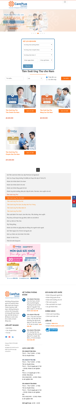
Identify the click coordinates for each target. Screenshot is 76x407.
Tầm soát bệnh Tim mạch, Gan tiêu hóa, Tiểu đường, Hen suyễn (26, 214)
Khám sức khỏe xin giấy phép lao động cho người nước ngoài (25, 227)
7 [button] (44, 33)
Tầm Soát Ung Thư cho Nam (15, 198)
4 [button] (38, 33)
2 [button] (33, 33)
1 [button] (31, 33)
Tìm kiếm (66, 78)
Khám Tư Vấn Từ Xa (13, 237)
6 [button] (42, 33)
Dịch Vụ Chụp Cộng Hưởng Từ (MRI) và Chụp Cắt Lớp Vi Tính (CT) (26, 178)
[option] (38, 21)
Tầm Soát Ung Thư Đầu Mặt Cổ (16, 208)
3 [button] (35, 33)
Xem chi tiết (30, 111)
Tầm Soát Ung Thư (12, 194)
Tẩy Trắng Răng (11, 224)
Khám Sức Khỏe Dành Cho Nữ (16, 185)
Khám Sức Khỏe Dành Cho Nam (16, 181)
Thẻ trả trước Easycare (13, 241)
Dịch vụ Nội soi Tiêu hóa (14, 221)
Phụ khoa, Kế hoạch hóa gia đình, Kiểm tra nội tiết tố (23, 218)
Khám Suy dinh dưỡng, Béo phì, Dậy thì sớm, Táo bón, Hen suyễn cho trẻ (29, 191)
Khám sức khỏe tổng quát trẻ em (17, 188)
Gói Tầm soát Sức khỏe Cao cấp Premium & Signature (23, 175)
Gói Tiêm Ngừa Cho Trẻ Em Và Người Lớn (19, 231)
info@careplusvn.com (57, 326)
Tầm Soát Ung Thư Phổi (14, 211)
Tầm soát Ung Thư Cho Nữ (15, 201)
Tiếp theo (28, 66)
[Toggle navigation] (64, 2)
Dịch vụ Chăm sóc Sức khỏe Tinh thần (18, 234)
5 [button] (40, 33)
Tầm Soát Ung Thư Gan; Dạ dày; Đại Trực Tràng (21, 204)
